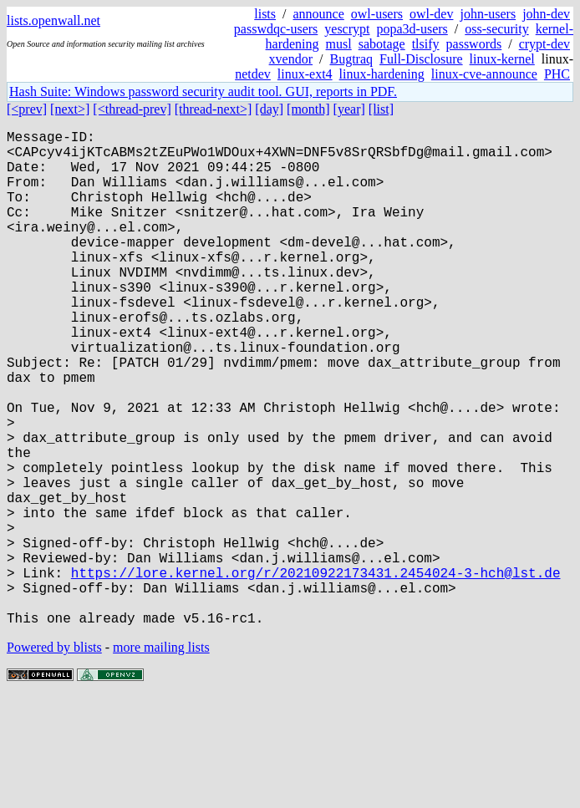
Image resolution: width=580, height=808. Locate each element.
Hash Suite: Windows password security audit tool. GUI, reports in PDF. (203, 91)
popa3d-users (411, 29)
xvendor (291, 59)
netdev (253, 74)
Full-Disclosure (421, 59)
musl (339, 44)
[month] (308, 109)
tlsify (426, 44)
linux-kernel (502, 59)
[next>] (69, 109)
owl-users (377, 14)
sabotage (382, 44)
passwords (474, 44)
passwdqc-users (276, 29)
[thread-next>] (213, 109)
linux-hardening (382, 74)
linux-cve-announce (484, 74)
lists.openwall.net (53, 20)
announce (318, 14)
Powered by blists (54, 757)
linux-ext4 (305, 74)
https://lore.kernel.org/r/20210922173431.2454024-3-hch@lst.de (316, 672)
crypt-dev (544, 44)
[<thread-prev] (131, 109)
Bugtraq (351, 59)
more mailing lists (161, 757)
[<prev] (27, 109)
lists (265, 14)
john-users (488, 14)
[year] (349, 109)
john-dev (546, 14)
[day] (269, 109)
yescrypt (346, 29)
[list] (381, 109)
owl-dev (431, 14)
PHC (557, 74)
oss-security (496, 29)
